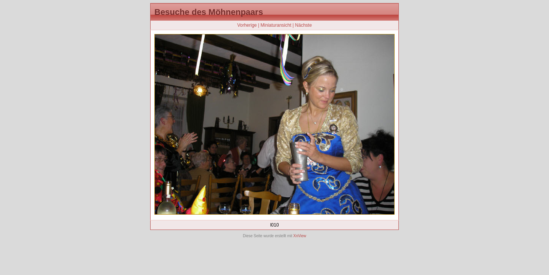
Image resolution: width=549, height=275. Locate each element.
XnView (299, 236)
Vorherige (247, 25)
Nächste (303, 25)
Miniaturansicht (275, 25)
